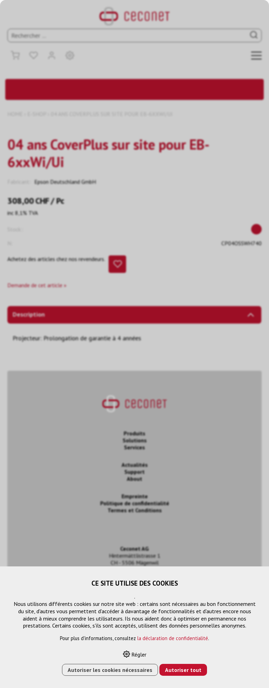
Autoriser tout (183, 669)
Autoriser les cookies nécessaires (110, 669)
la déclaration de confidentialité (172, 638)
